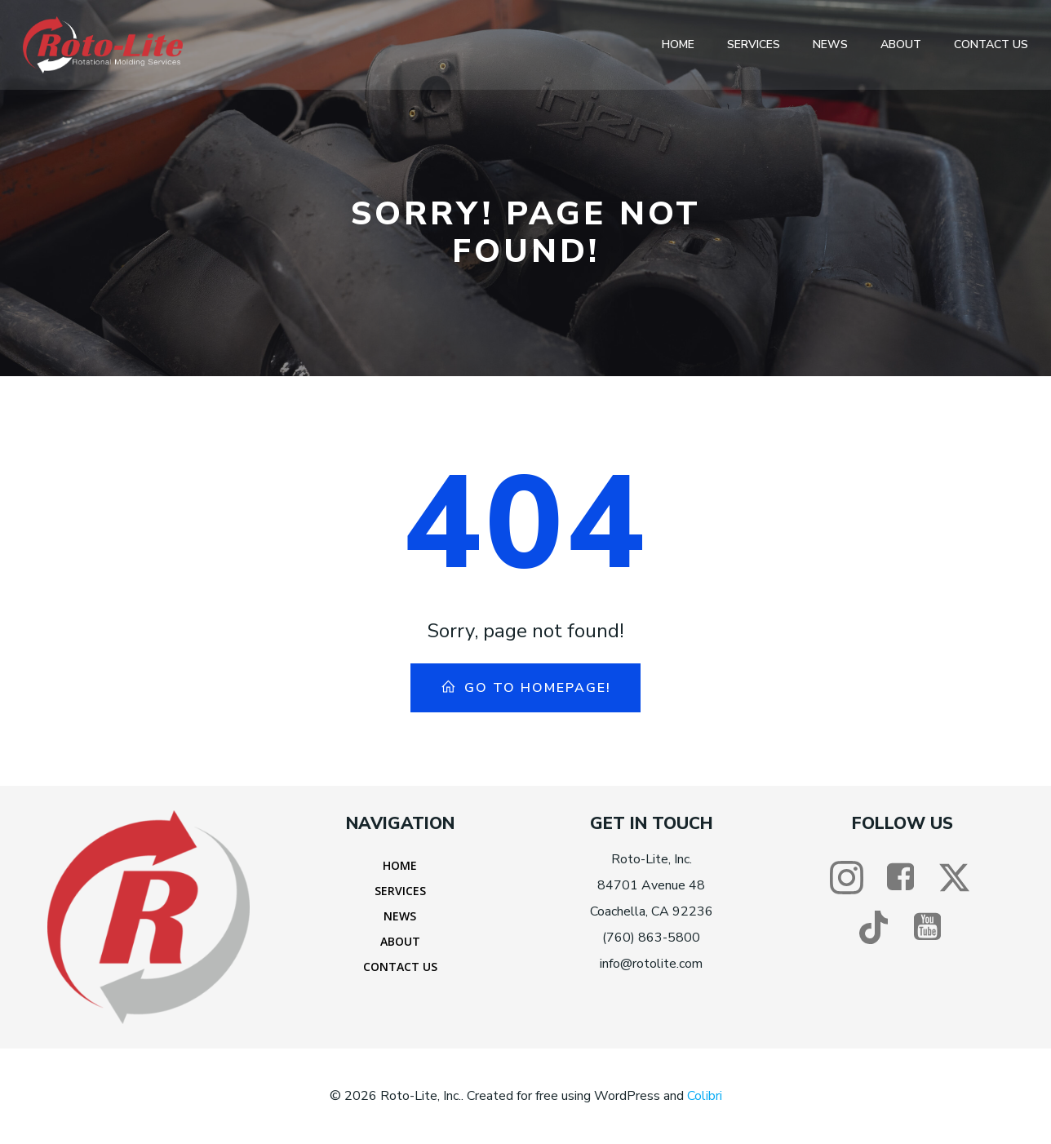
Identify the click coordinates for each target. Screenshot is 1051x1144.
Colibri (704, 1096)
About (900, 44)
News (830, 44)
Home (678, 44)
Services (753, 44)
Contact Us (991, 44)
